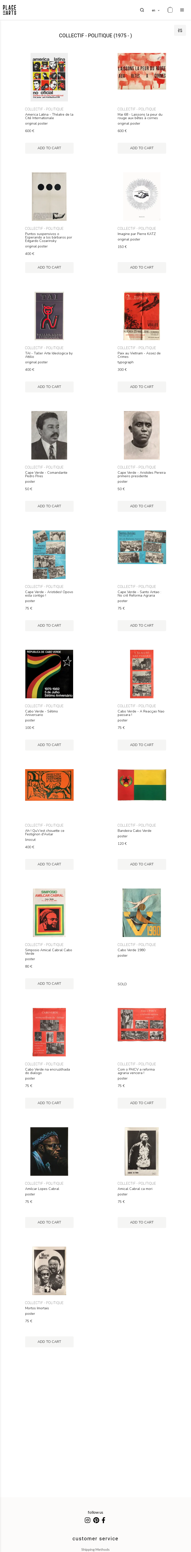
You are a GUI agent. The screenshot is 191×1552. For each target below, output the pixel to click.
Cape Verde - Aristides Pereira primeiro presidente (142, 474)
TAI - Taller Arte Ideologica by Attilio (49, 355)
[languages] (156, 9)
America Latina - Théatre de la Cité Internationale (49, 116)
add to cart (49, 148)
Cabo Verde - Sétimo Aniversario (41, 713)
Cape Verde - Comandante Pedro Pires (46, 474)
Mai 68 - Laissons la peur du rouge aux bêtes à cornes (140, 116)
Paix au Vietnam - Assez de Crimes (139, 355)
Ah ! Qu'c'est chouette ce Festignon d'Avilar (44, 832)
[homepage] (9, 10)
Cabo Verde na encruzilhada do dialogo (47, 1071)
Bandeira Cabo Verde (134, 831)
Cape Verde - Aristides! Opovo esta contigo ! (49, 593)
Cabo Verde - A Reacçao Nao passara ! (141, 713)
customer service (96, 1539)
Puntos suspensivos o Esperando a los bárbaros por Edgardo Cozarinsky (48, 237)
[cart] (170, 10)
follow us (95, 1512)
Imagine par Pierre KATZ (137, 234)
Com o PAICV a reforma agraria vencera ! (136, 1071)
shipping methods (95, 1549)
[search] (142, 9)
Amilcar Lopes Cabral (42, 1189)
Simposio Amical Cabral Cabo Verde (48, 951)
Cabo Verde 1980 (131, 950)
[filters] (180, 30)
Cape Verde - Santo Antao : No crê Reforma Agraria (139, 593)
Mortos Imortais (37, 1308)
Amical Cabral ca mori (135, 1189)
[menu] (182, 9)
